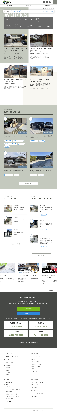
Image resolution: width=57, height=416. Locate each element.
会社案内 (33, 359)
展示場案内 (9, 5)
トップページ (8, 353)
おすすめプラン (35, 356)
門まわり (19, 20)
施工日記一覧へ (41, 255)
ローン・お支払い (36, 366)
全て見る (48, 26)
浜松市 (7, 146)
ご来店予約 (47, 5)
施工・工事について (37, 384)
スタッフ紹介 (35, 361)
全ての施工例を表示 (48, 11)
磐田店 (7, 374)
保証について (35, 368)
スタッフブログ (8, 362)
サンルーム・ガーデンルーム (18, 26)
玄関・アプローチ (28, 19)
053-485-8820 (17, 326)
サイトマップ (35, 396)
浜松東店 (8, 370)
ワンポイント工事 (28, 26)
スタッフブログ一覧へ (15, 244)
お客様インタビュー (37, 364)
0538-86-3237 (42, 335)
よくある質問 (35, 379)
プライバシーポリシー (37, 393)
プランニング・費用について (39, 382)
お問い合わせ (28, 313)
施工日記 (6, 359)
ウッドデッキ (48, 20)
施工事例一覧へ (28, 183)
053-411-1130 (42, 326)
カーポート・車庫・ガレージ (38, 20)
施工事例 (28, 5)
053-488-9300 (17, 335)
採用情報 (34, 371)
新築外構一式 (9, 20)
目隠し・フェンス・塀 (9, 26)
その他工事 (38, 26)
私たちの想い (35, 353)
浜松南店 (8, 372)
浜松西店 (8, 367)
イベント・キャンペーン (11, 356)
